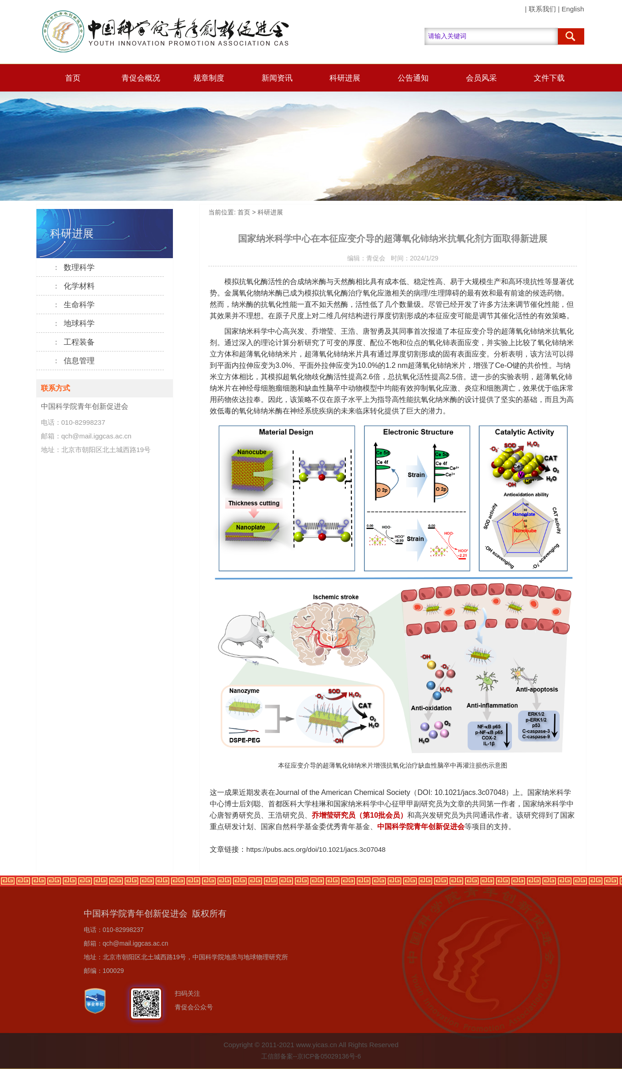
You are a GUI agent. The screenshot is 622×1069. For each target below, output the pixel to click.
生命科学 (74, 304)
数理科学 (74, 267)
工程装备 (74, 342)
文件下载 (549, 78)
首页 (73, 78)
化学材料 (74, 286)
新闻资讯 (277, 78)
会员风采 (481, 78)
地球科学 (74, 323)
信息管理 (74, 360)
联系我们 (542, 9)
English (572, 9)
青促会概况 (140, 78)
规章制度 (208, 78)
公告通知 (413, 78)
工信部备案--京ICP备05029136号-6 (311, 1056)
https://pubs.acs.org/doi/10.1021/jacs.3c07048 (315, 849)
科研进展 (344, 78)
